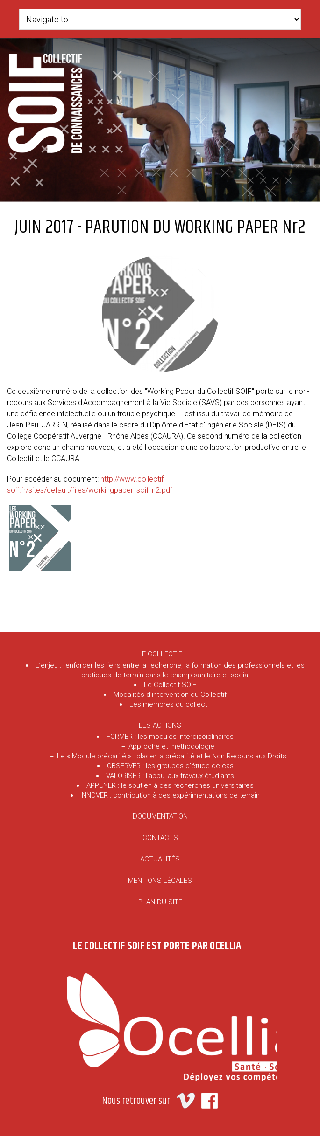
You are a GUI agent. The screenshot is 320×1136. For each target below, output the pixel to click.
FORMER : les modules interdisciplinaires (170, 736)
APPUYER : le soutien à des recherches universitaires (170, 785)
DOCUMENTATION (160, 816)
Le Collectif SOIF (170, 685)
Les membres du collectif (170, 704)
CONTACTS (160, 837)
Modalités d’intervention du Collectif (170, 694)
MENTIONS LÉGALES (160, 880)
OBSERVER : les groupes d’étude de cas (170, 766)
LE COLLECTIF (160, 654)
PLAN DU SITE (160, 902)
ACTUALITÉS (160, 859)
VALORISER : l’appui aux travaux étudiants (170, 775)
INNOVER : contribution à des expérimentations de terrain (170, 795)
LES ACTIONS (160, 725)
